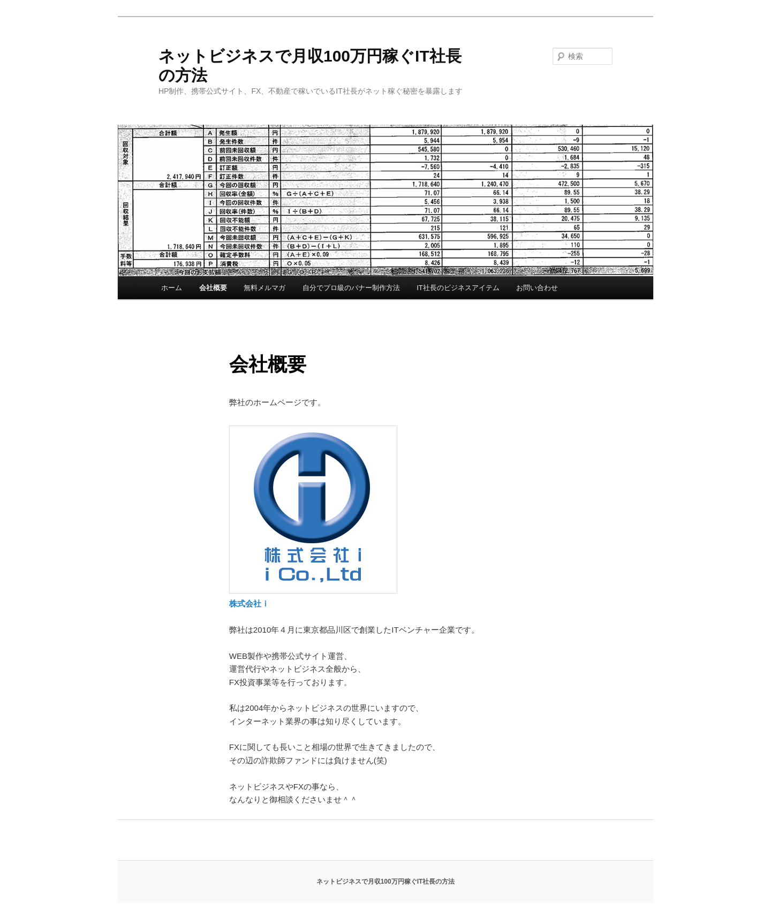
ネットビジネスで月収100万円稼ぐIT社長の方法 (385, 881)
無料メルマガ (264, 288)
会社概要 (213, 288)
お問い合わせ (537, 288)
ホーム (171, 288)
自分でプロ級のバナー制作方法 (351, 288)
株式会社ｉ (249, 603)
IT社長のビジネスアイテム (458, 288)
